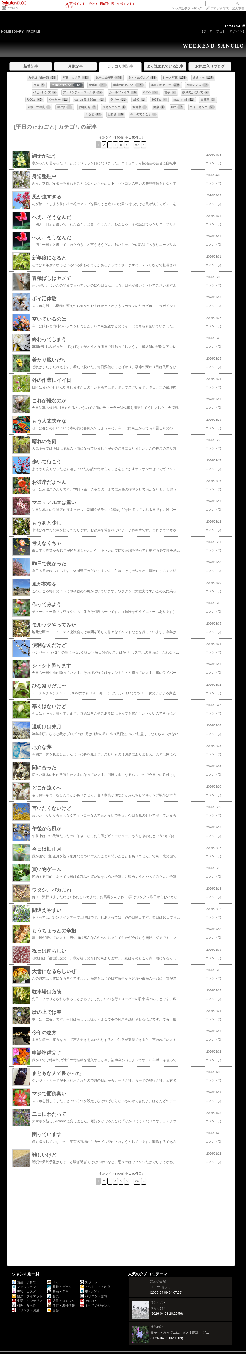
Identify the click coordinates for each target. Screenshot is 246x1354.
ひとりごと (158, 1302)
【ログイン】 (236, 31)
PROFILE (33, 31)
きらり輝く (158, 1308)
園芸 (53, 1310)
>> (187, 8)
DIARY (19, 31)
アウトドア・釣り (95, 1287)
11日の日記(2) (160, 1287)
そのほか (13, 8)
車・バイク (90, 1291)
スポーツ (89, 1282)
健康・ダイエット (27, 1296)
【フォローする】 (213, 31)
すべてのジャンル (95, 1305)
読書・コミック (61, 1301)
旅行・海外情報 (61, 1305)
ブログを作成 (220, 8)
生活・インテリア (27, 1301)
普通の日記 (158, 1281)
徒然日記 (156, 1327)
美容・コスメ (24, 1291)
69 (137, 145)
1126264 (233, 26)
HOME (6, 31)
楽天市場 (238, 8)
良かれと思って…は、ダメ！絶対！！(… (179, 1332)
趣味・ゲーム (59, 1287)
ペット (54, 1282)
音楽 (53, 1296)
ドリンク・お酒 (25, 1310)
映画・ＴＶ (57, 1291)
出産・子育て (24, 1282)
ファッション (24, 1287)
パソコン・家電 (93, 1296)
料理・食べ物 (24, 1305)
